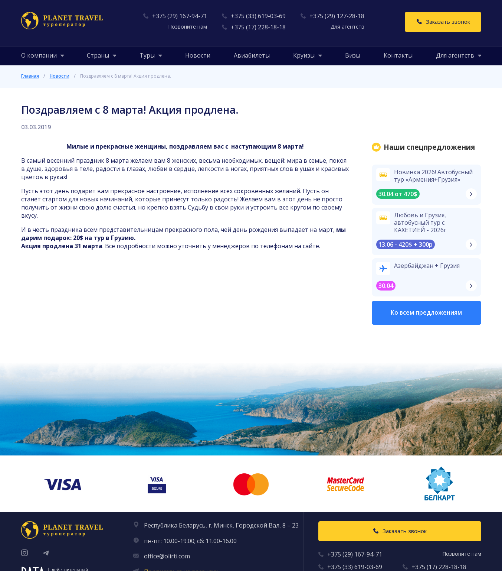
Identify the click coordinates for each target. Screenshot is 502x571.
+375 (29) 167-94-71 (179, 16)
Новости (197, 55)
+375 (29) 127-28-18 (336, 16)
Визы (352, 55)
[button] (39, 55)
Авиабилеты (252, 55)
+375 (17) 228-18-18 (258, 27)
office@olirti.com (167, 556)
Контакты (398, 55)
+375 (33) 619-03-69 (258, 16)
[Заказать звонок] (443, 22)
